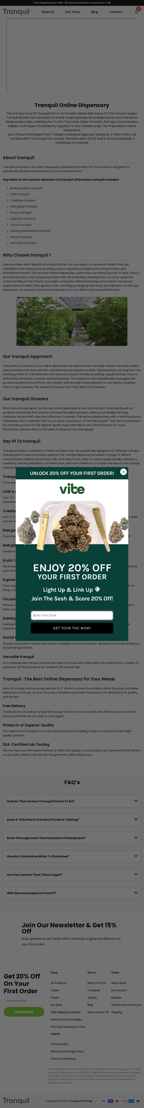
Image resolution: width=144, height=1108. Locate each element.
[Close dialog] (123, 472)
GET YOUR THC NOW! (72, 628)
